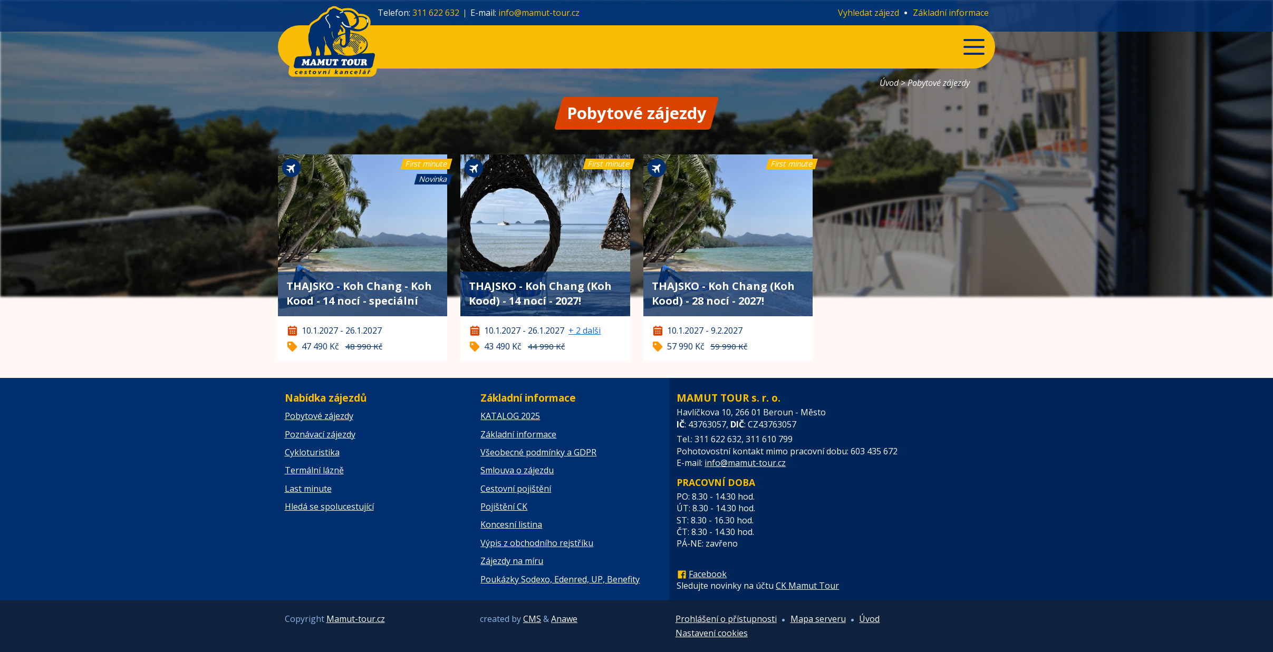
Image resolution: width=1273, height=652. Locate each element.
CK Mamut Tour (807, 585)
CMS (532, 619)
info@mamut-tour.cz (539, 12)
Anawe (564, 619)
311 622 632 (435, 12)
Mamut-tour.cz (355, 619)
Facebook (708, 574)
